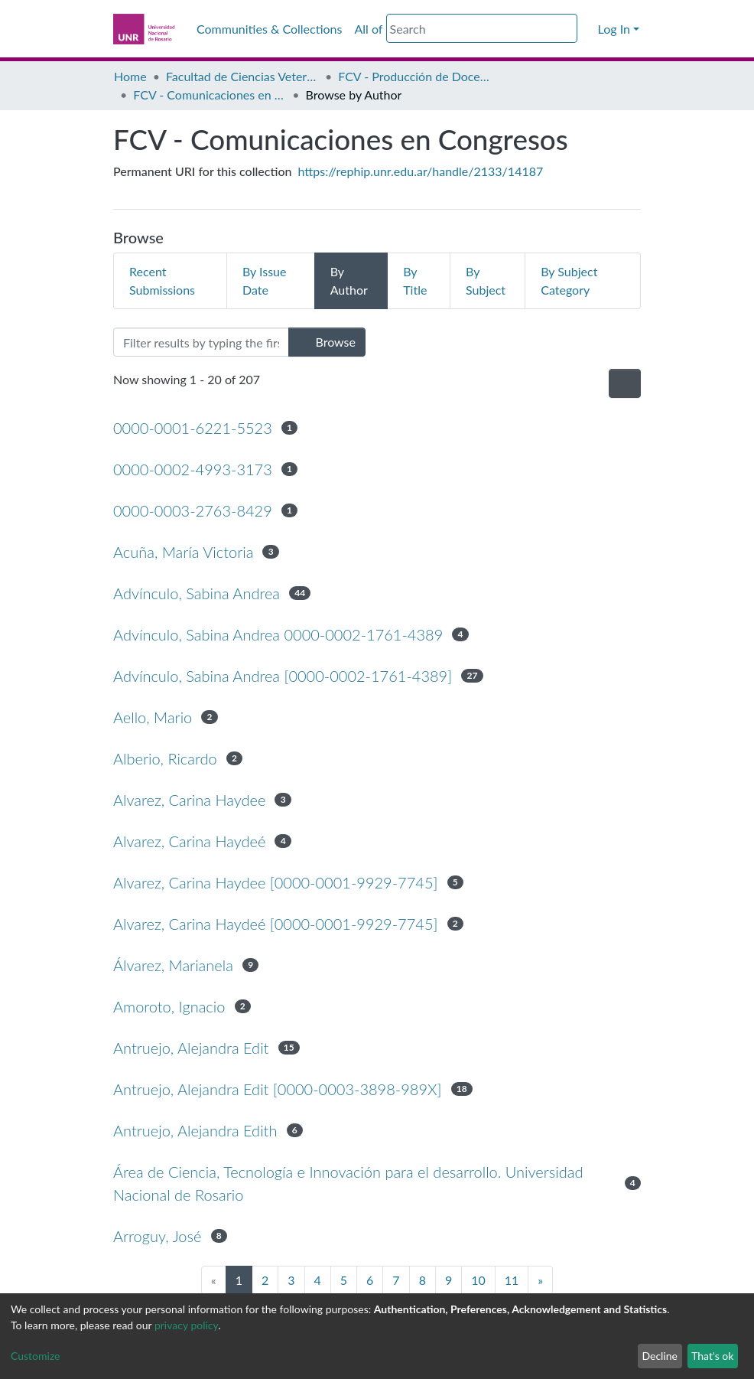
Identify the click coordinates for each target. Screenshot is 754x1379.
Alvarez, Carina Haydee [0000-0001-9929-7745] (275, 882)
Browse (327, 341)
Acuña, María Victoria (183, 552)
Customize (35, 1355)
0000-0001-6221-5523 (192, 428)
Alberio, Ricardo (165, 758)
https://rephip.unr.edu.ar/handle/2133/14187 (421, 171)
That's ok (712, 1355)
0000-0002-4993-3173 (192, 469)
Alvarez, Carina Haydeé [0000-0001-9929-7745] (275, 923)
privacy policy (186, 1325)
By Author (349, 280)
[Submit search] (567, 29)
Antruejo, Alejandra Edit (190, 1047)
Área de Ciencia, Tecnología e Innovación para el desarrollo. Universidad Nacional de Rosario (348, 1183)
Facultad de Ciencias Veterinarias (242, 76)
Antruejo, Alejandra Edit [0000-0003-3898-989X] (277, 1089)
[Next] (540, 1280)
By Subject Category (569, 280)
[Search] (481, 28)
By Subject (485, 280)
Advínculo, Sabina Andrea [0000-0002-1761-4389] (282, 676)
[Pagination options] (625, 383)
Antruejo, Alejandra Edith (195, 1130)
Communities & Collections (269, 28)
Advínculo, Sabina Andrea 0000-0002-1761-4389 (278, 634)
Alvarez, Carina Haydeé (189, 841)
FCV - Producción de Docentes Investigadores (414, 76)
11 (512, 1280)
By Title (415, 280)
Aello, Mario (152, 717)
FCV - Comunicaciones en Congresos (209, 94)
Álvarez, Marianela (173, 965)
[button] (586, 29)
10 (478, 1280)
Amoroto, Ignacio (169, 1006)
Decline (660, 1355)
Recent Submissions (162, 280)
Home (130, 76)
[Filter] (201, 342)
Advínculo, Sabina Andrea (196, 593)
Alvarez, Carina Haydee (189, 800)
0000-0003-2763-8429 (192, 510)
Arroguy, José (157, 1236)
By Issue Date (264, 280)
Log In (614, 28)
